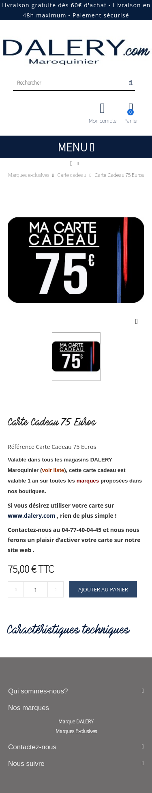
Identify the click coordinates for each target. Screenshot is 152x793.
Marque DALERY (76, 721)
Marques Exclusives (76, 731)
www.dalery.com (32, 515)
